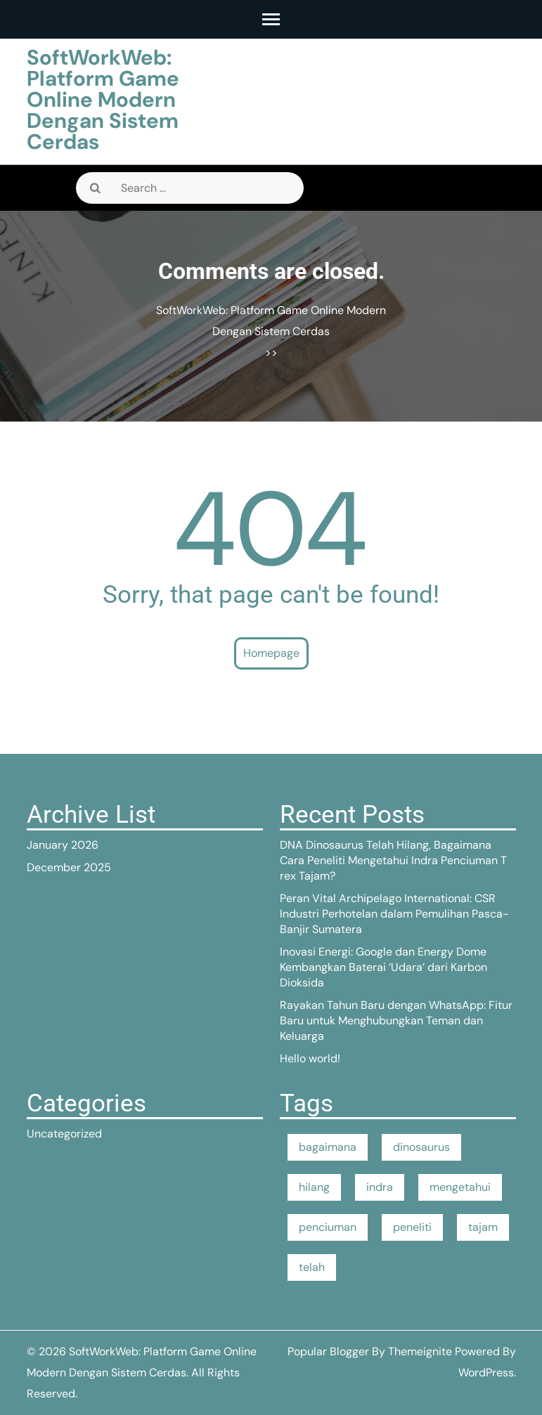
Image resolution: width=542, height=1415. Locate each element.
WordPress (486, 1372)
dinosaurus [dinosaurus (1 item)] (421, 1147)
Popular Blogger (328, 1351)
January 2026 (62, 844)
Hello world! (310, 1058)
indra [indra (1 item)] (379, 1187)
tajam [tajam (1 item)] (483, 1227)
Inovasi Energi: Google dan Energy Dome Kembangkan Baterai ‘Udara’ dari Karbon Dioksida (383, 967)
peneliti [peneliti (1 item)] (412, 1227)
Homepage (271, 653)
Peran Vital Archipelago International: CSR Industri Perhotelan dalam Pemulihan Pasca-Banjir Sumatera (394, 914)
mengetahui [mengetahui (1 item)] (460, 1187)
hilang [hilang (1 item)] (314, 1187)
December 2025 (69, 867)
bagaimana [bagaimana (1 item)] (327, 1147)
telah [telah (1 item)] (312, 1267)
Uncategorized (64, 1133)
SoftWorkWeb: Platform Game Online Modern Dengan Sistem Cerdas (103, 99)
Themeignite (420, 1351)
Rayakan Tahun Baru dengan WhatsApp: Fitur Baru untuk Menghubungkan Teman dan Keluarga (396, 1020)
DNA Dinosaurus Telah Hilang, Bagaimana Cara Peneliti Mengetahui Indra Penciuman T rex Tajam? (393, 860)
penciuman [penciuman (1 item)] (327, 1227)
